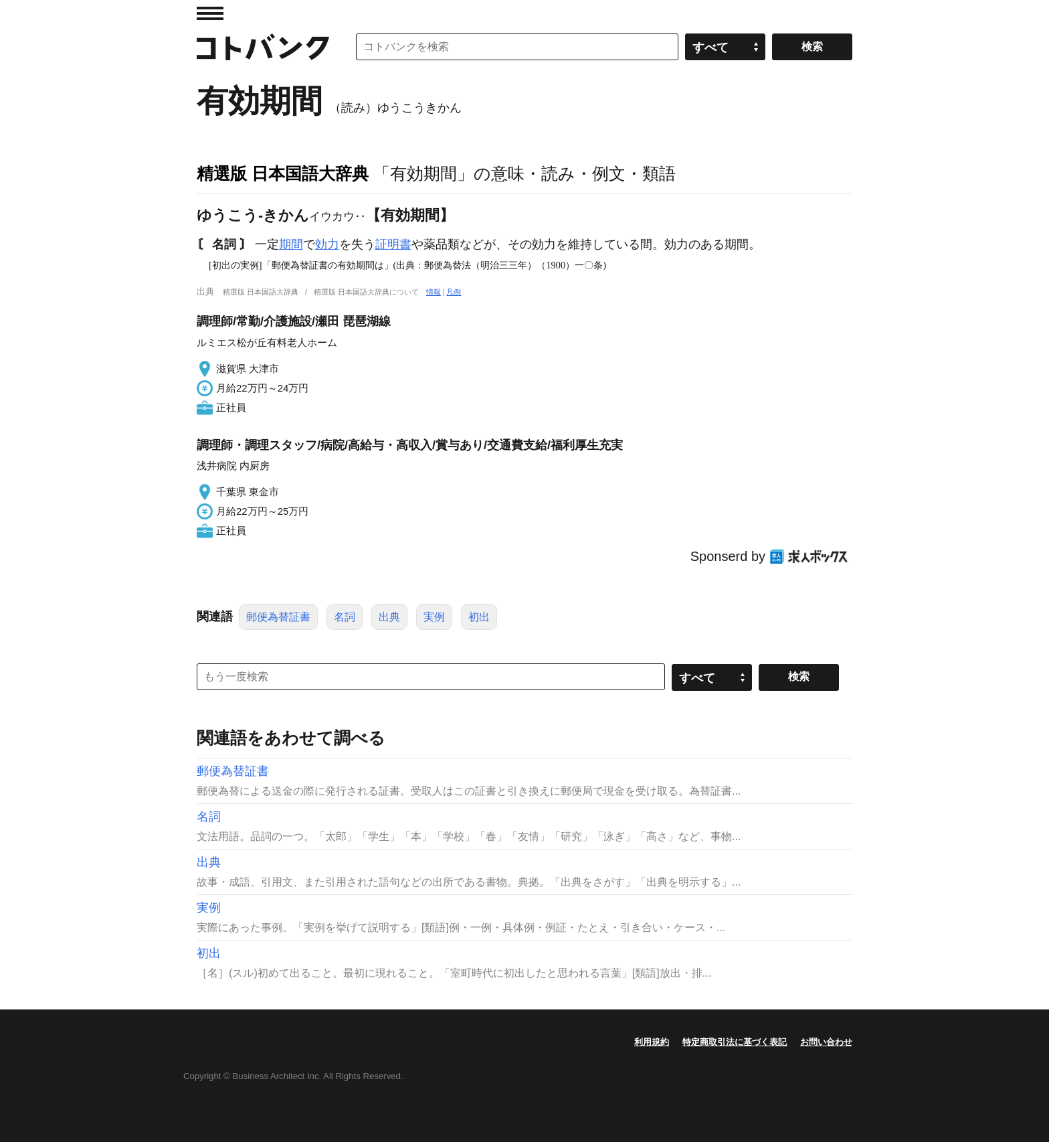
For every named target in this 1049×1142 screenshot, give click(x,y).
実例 (434, 617)
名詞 (344, 617)
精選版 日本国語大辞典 (283, 173)
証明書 (393, 244)
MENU (210, 13)
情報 (433, 292)
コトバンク (263, 46)
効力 (327, 244)
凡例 (453, 292)
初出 (479, 617)
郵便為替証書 (278, 617)
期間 (291, 244)
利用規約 (651, 1042)
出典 (389, 617)
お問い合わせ (826, 1042)
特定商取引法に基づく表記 (734, 1042)
